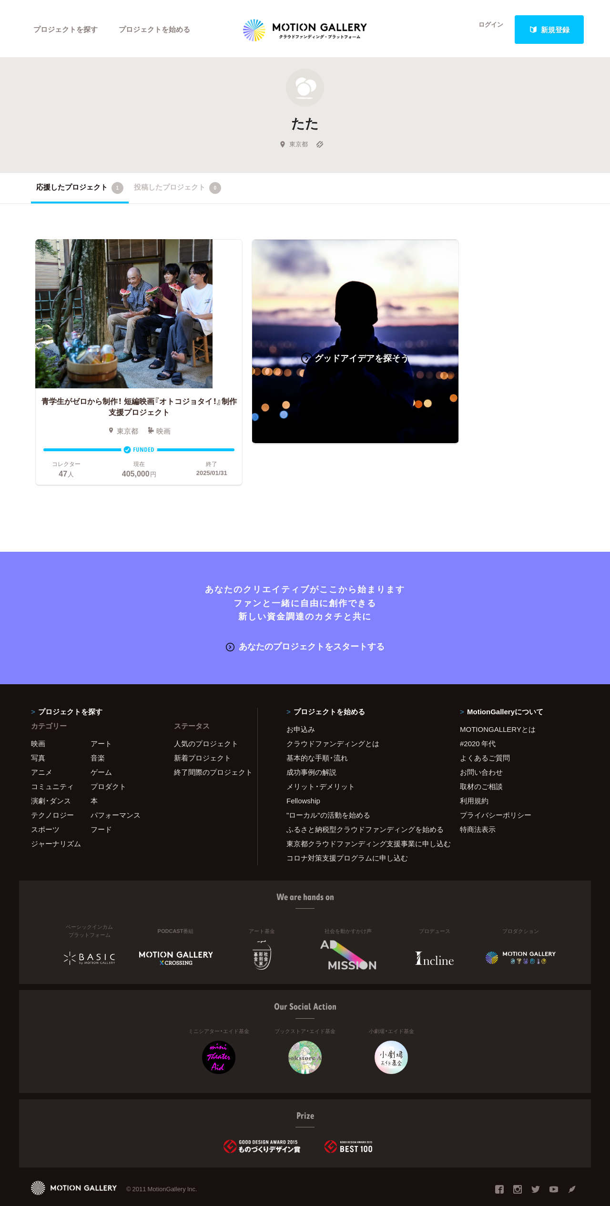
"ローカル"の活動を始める (328, 793)
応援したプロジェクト (79, 190)
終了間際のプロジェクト (209, 750)
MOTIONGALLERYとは (498, 707)
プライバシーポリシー (495, 793)
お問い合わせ (481, 750)
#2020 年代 (478, 722)
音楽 (98, 736)
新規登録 (549, 29)
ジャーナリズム (56, 822)
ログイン (486, 29)
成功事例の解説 (311, 750)
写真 (38, 736)
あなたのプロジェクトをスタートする (305, 624)
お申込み (300, 707)
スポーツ (45, 807)
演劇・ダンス (51, 779)
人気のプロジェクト (206, 722)
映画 (38, 722)
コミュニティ (52, 765)
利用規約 (474, 779)
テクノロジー (52, 793)
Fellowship (303, 779)
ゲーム (101, 750)
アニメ (41, 750)
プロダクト (108, 765)
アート (101, 722)
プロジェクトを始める (155, 29)
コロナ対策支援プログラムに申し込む (347, 836)
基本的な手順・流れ (317, 736)
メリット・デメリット (320, 765)
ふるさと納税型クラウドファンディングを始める (361, 807)
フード (101, 807)
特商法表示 (478, 807)
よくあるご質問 (485, 736)
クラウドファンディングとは (332, 722)
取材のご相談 (481, 765)
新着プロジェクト (202, 736)
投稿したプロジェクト (177, 190)
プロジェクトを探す (65, 29)
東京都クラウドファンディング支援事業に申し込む (361, 822)
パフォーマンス (116, 793)
